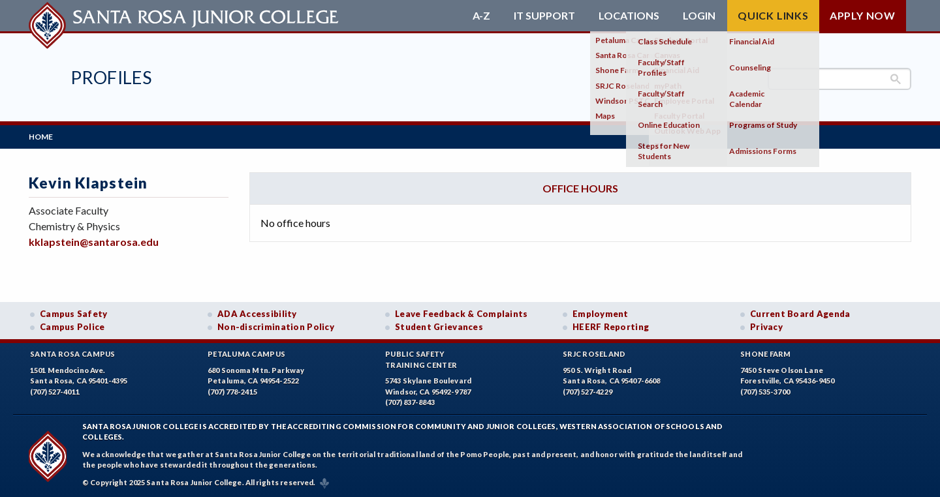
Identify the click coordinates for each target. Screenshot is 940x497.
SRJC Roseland (594, 354)
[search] (839, 79)
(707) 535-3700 (765, 391)
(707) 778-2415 (232, 391)
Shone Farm (765, 354)
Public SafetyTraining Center (421, 359)
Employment (600, 314)
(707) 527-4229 (587, 391)
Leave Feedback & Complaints (461, 314)
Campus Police (72, 327)
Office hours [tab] (580, 188)
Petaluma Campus (246, 354)
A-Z (481, 15)
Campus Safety (74, 314)
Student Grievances (439, 327)
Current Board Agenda (800, 314)
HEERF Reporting (610, 327)
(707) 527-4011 (55, 391)
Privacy (766, 327)
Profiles (110, 77)
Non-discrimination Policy (275, 327)
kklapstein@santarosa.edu (94, 241)
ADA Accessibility (257, 314)
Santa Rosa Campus (73, 354)
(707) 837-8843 (410, 402)
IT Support (544, 15)
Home (41, 137)
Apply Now (863, 15)
